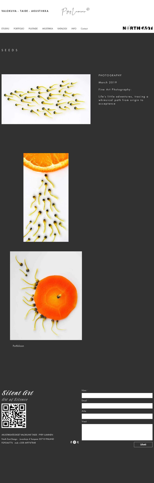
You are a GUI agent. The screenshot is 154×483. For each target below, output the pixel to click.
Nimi (84, 390)
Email (84, 401)
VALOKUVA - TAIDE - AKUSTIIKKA (25, 11)
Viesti (84, 421)
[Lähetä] (143, 444)
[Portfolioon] (18, 346)
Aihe (84, 411)
